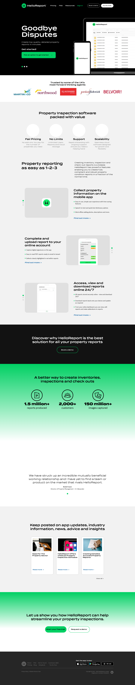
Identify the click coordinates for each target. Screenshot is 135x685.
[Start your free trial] (55, 629)
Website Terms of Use (35, 671)
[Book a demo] (93, 5)
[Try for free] (107, 5)
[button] (70, 5)
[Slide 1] (67, 493)
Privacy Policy (25, 671)
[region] (67, 344)
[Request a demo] (79, 629)
